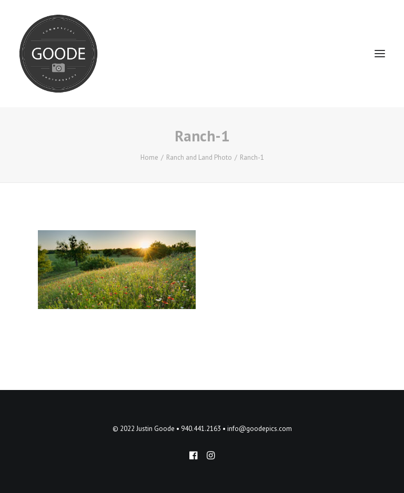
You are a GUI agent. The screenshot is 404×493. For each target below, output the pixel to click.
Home (149, 157)
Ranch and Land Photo (199, 157)
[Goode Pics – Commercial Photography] (58, 53)
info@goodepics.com (259, 428)
